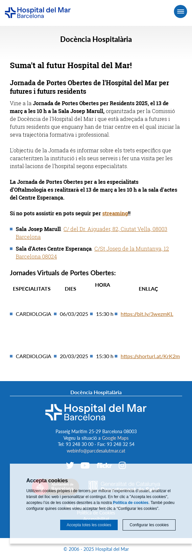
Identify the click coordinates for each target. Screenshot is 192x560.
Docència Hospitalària (96, 39)
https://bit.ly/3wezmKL (147, 314)
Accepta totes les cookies (89, 525)
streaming (115, 213)
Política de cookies (130, 502)
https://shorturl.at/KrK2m (150, 356)
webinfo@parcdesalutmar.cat (96, 451)
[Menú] (180, 11)
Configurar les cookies (149, 525)
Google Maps (115, 438)
